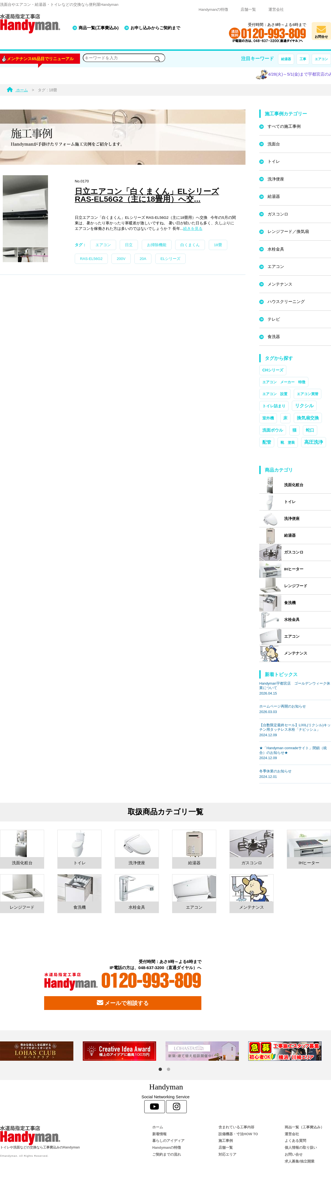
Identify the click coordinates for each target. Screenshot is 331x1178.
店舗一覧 (248, 9)
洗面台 (274, 144)
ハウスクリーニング (286, 301)
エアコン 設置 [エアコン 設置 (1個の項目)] (274, 394)
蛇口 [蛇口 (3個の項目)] (310, 430)
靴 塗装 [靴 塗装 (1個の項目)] (288, 442)
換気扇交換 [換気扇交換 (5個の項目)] (308, 418)
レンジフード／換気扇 (288, 231)
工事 (303, 59)
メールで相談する (123, 1002)
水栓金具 (276, 249)
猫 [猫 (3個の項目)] (294, 430)
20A (143, 259)
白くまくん (190, 245)
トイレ (274, 161)
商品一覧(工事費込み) (99, 27)
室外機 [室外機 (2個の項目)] (268, 418)
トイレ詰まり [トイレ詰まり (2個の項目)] (273, 406)
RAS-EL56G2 (91, 259)
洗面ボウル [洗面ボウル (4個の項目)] (272, 430)
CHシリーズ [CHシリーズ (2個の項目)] (272, 370)
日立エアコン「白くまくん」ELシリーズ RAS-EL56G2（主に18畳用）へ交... (147, 195)
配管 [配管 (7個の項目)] (266, 442)
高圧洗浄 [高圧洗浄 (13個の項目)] (313, 442)
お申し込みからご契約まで (155, 27)
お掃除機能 (156, 245)
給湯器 (286, 59)
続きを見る (192, 229)
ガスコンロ (278, 214)
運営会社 (276, 9)
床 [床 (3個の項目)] (285, 418)
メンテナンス (280, 284)
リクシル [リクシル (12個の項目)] (304, 405)
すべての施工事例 (284, 126)
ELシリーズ (171, 259)
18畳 (218, 245)
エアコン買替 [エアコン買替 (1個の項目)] (307, 394)
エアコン (321, 59)
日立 (129, 245)
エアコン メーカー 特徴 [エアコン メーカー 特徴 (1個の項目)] (283, 382)
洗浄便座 (276, 179)
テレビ (274, 319)
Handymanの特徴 (213, 9)
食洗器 (274, 336)
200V (121, 259)
